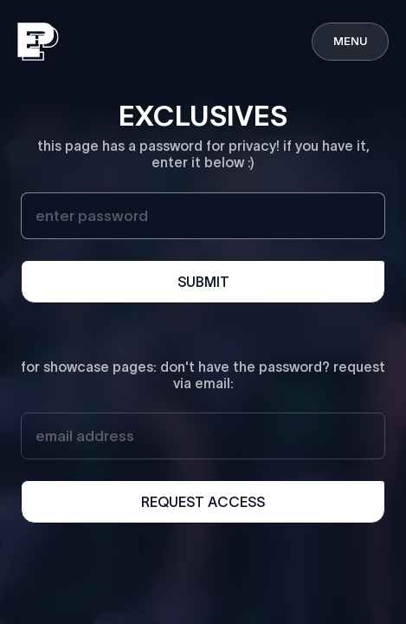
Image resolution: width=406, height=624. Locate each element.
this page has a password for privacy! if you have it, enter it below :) (203, 154)
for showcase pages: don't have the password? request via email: (203, 375)
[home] (38, 41)
